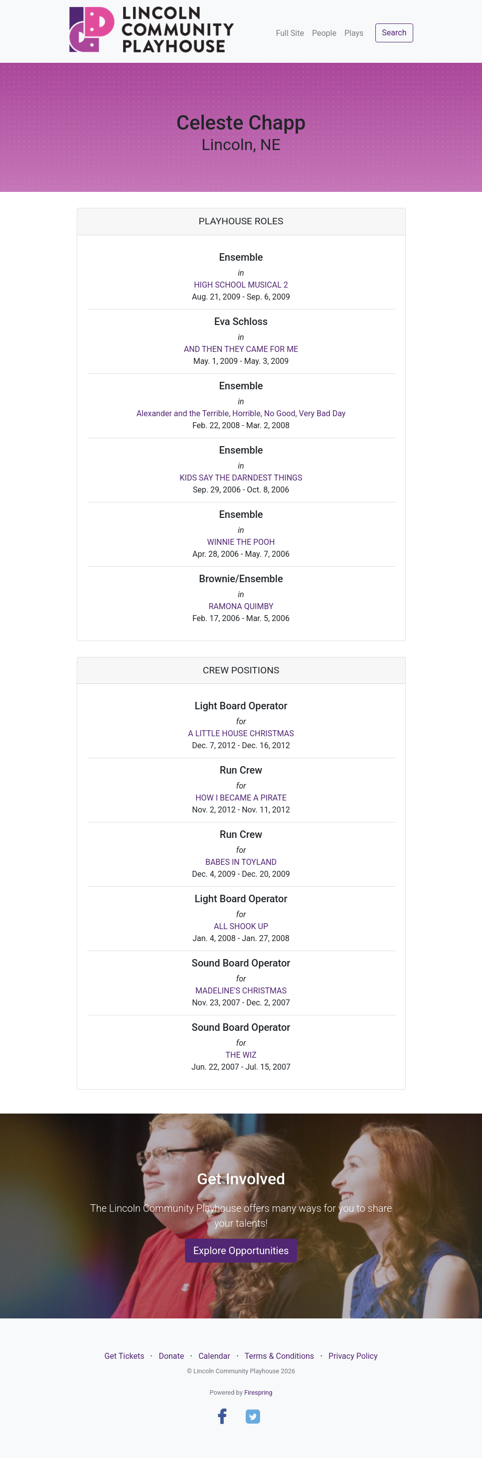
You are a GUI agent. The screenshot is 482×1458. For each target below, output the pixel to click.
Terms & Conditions (280, 1356)
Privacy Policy (353, 1356)
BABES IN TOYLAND (241, 862)
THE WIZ (240, 1055)
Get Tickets (124, 1356)
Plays (353, 33)
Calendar (214, 1356)
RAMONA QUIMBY (240, 606)
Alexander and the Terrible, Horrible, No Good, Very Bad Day (241, 413)
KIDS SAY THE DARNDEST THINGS (240, 478)
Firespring (258, 1392)
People (324, 33)
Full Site (290, 33)
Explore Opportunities (241, 1251)
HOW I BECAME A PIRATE (241, 798)
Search (394, 32)
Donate (171, 1356)
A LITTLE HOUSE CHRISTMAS (241, 733)
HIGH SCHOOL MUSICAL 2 (241, 285)
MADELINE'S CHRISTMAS (241, 990)
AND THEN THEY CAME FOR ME (241, 349)
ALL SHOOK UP (241, 926)
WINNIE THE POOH (241, 542)
